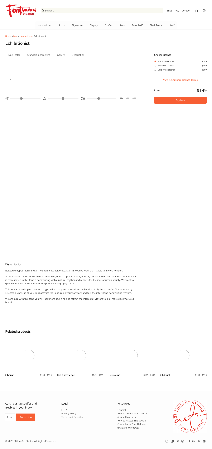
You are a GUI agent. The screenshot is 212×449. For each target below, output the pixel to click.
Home (8, 36)
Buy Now (180, 100)
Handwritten (44, 25)
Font (15, 36)
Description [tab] (78, 55)
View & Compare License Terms (180, 80)
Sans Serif (137, 25)
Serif (171, 25)
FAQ (177, 10)
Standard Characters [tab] (38, 55)
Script (61, 25)
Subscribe (26, 417)
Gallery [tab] (61, 55)
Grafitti (108, 25)
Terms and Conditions (73, 417)
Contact (186, 10)
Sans (122, 25)
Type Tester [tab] (14, 55)
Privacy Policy (68, 413)
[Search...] (103, 10)
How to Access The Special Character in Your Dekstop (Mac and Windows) (131, 424)
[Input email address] (10, 417)
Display (94, 25)
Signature (77, 25)
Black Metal (156, 25)
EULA (64, 410)
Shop (170, 10)
